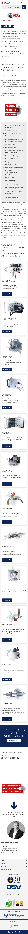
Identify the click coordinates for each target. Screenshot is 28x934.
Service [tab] (3, 863)
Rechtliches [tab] (4, 866)
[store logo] (5, 2)
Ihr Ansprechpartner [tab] (6, 869)
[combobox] (14, 7)
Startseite (3, 20)
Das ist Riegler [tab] (4, 860)
